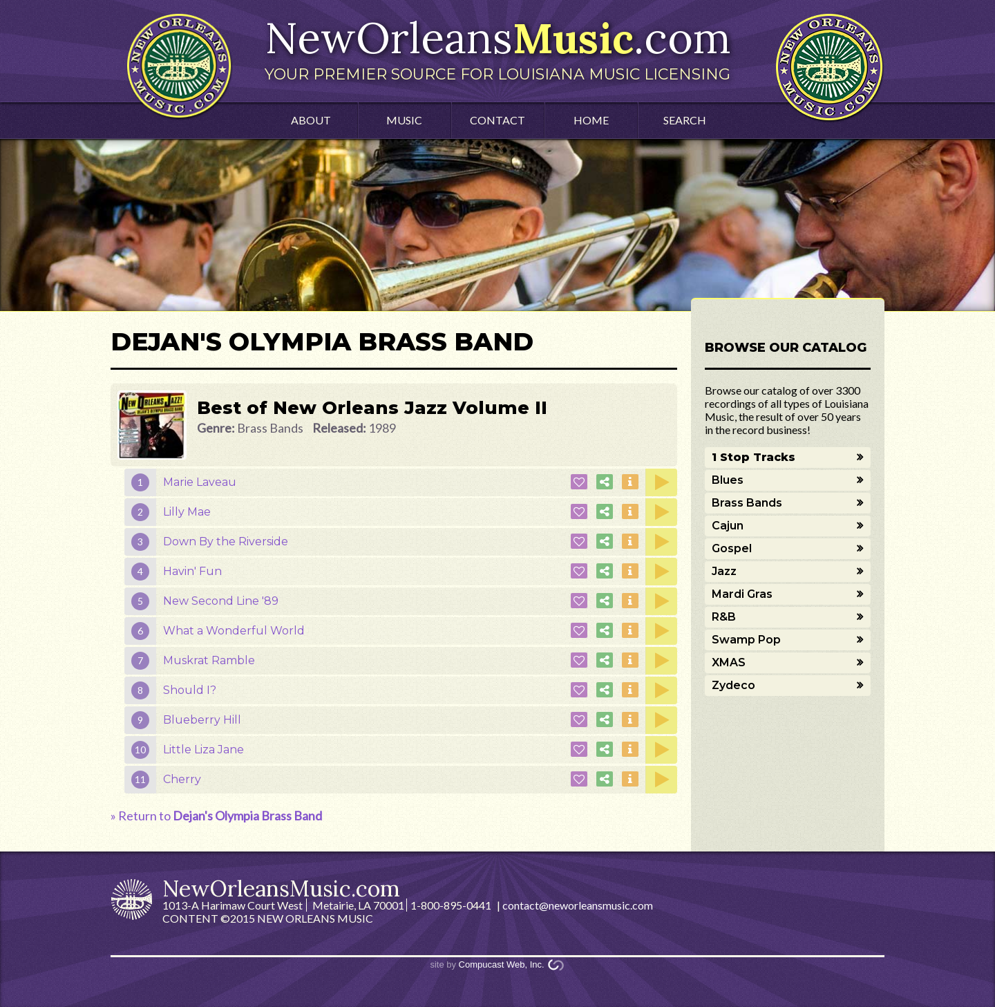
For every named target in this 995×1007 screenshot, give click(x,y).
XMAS (729, 662)
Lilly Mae (187, 511)
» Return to (216, 815)
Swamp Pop (746, 639)
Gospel (732, 548)
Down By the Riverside (225, 541)
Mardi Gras (742, 594)
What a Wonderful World (234, 630)
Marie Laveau (199, 482)
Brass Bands (747, 502)
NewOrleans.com (497, 47)
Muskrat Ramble (209, 660)
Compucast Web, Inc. (501, 964)
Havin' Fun (192, 571)
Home (591, 119)
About (311, 119)
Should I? (189, 690)
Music (404, 119)
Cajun (727, 525)
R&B (724, 616)
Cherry (182, 779)
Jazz (724, 571)
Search (684, 119)
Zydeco (733, 685)
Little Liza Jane (203, 749)
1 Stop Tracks (753, 457)
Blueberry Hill (202, 719)
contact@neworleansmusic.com (577, 905)
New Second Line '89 (220, 601)
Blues (727, 480)
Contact (497, 119)
